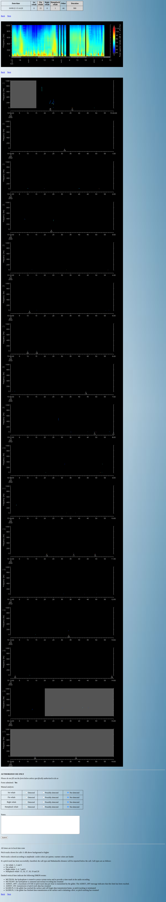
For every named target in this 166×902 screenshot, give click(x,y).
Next (9, 16)
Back (3, 16)
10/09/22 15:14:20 (16, 8)
